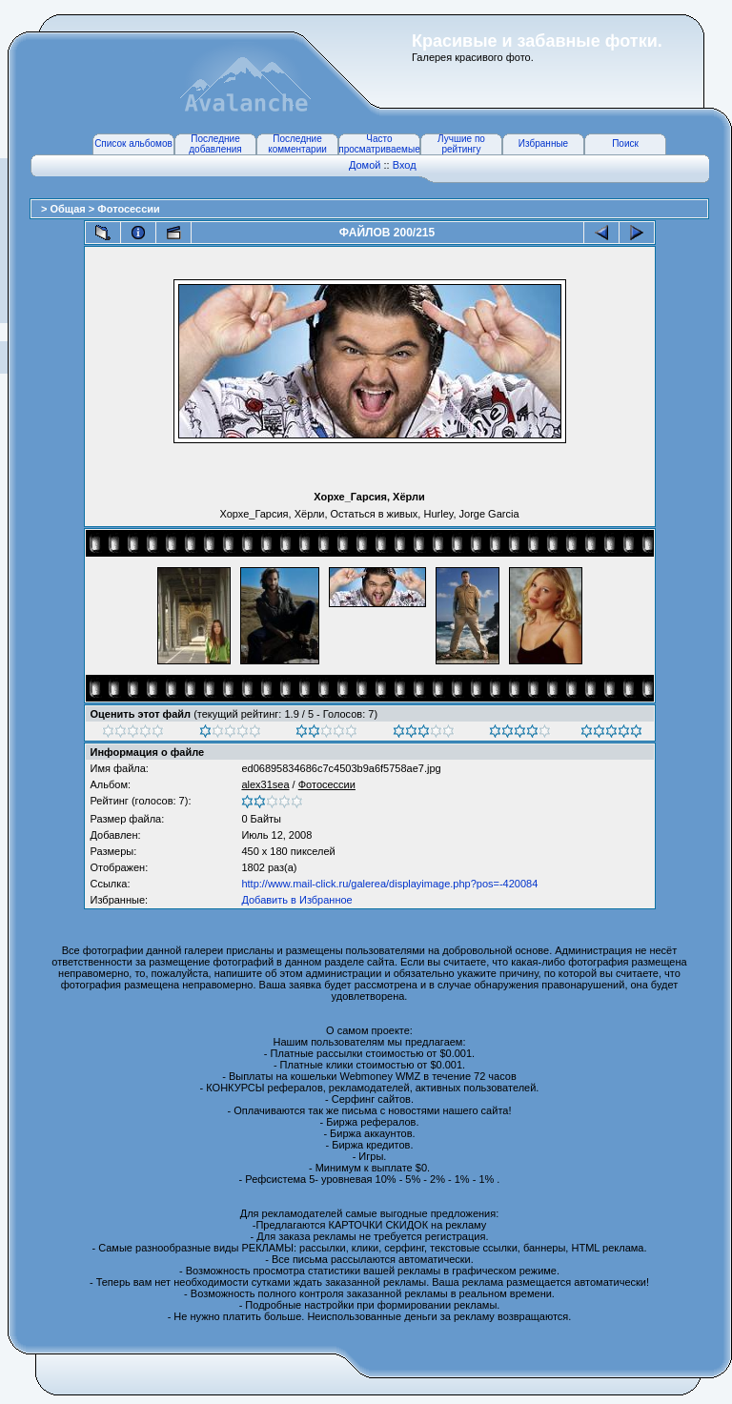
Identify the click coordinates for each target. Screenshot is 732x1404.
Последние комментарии (297, 143)
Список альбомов (133, 143)
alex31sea (265, 784)
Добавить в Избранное (296, 899)
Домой (365, 165)
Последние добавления (215, 143)
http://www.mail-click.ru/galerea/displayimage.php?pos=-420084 (389, 883)
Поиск (625, 143)
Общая (69, 208)
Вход (405, 165)
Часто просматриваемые (378, 143)
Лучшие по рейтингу (461, 143)
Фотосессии (128, 208)
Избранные (543, 143)
